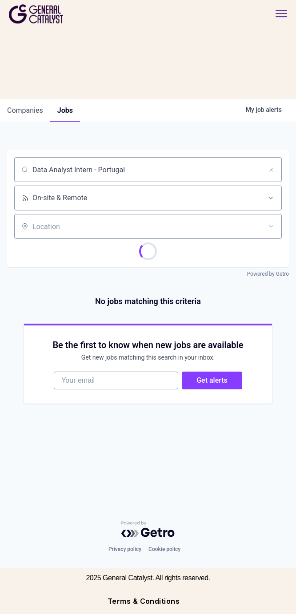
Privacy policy (124, 549)
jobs (65, 110)
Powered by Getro (268, 274)
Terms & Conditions (144, 601)
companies (25, 110)
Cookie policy (164, 549)
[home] (68, 14)
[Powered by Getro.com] (148, 529)
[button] (277, 14)
